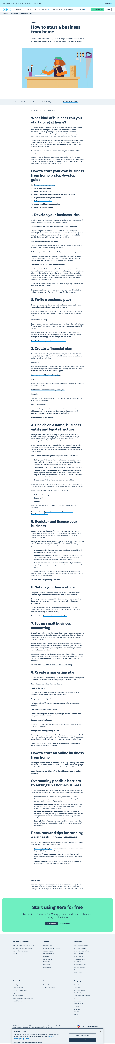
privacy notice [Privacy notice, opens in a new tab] (24, 1039)
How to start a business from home (21, 14)
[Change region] (91, 1027)
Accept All (83, 1040)
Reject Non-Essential (82, 1035)
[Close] (101, 1031)
